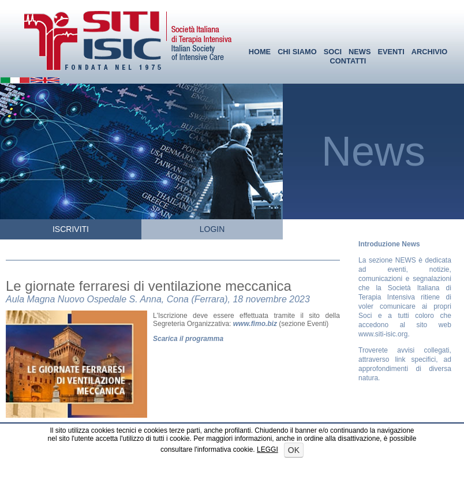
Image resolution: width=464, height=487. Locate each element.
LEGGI (267, 449)
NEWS (360, 51)
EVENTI (390, 51)
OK (294, 450)
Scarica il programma (188, 339)
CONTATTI (348, 61)
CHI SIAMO (297, 51)
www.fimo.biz (255, 324)
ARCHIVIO (429, 51)
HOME (260, 51)
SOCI (333, 51)
